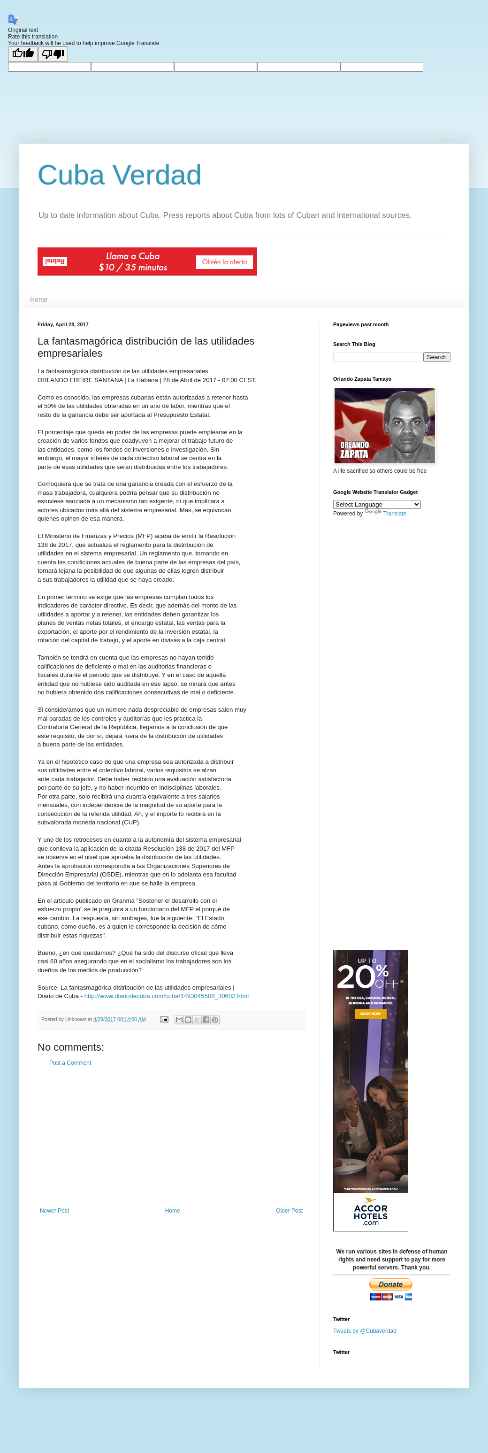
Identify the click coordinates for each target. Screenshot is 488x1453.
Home (38, 299)
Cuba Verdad (120, 175)
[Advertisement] (171, 1137)
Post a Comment (70, 1063)
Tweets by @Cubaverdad (364, 1330)
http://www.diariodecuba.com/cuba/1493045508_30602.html (166, 995)
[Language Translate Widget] (377, 504)
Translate (386, 513)
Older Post (289, 1210)
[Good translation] (23, 54)
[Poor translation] (53, 54)
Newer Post (54, 1210)
